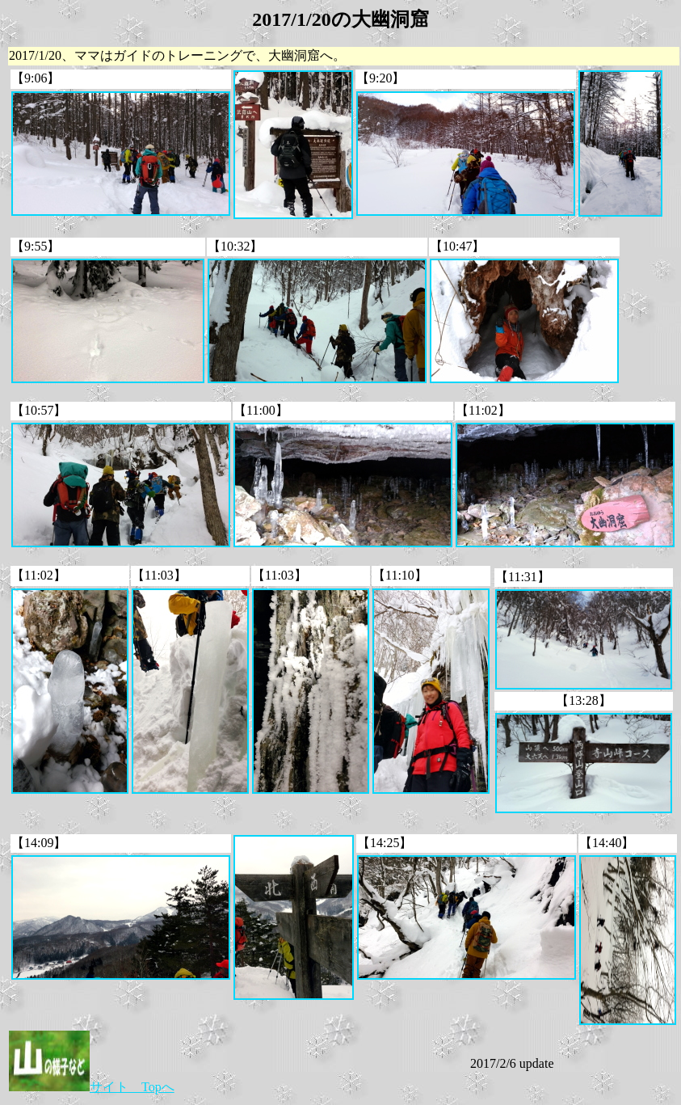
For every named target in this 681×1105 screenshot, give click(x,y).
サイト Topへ (91, 1087)
